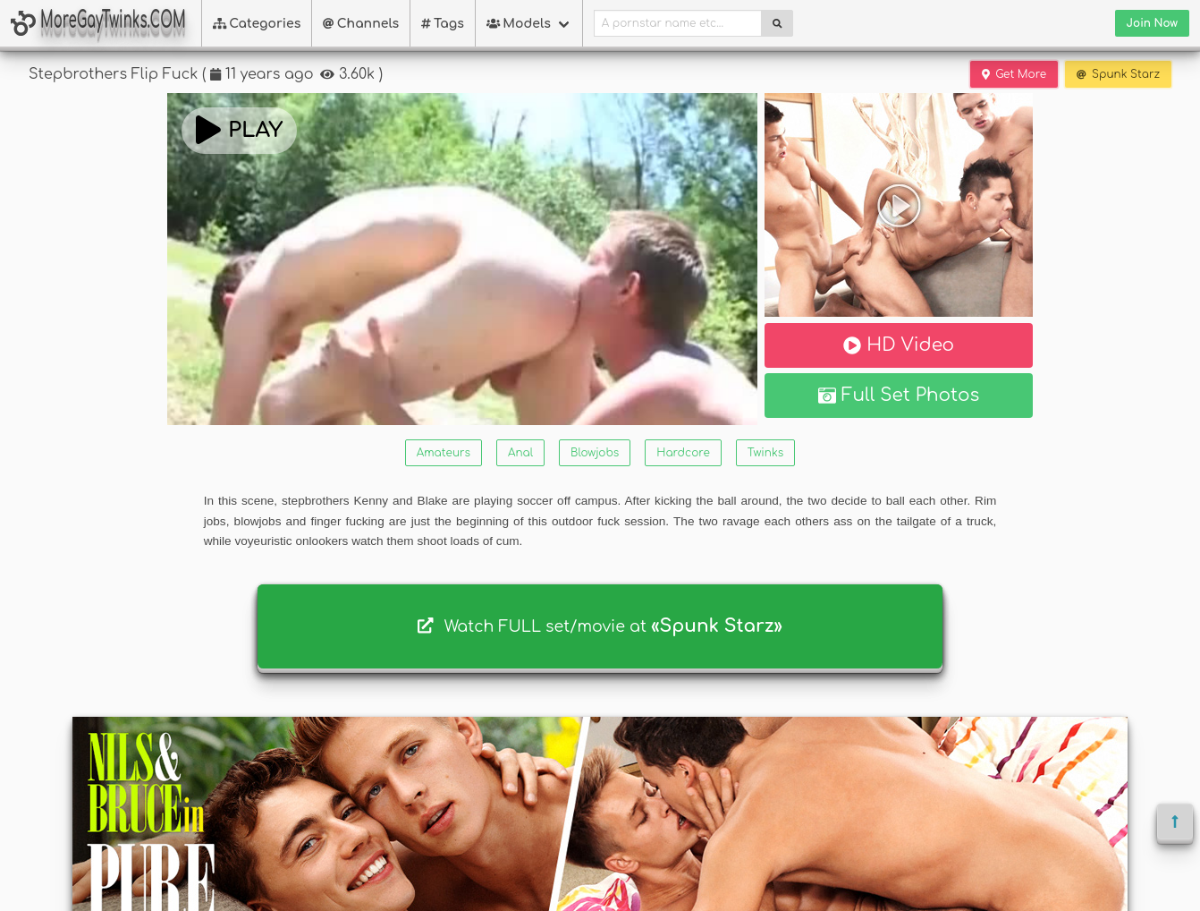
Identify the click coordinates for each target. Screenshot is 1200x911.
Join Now (1152, 23)
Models (518, 23)
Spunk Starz (1118, 74)
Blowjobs (594, 453)
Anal (520, 453)
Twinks (765, 453)
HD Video (898, 345)
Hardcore (682, 453)
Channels (361, 23)
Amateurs (443, 453)
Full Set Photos (899, 395)
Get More (1014, 74)
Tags (442, 23)
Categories (257, 23)
